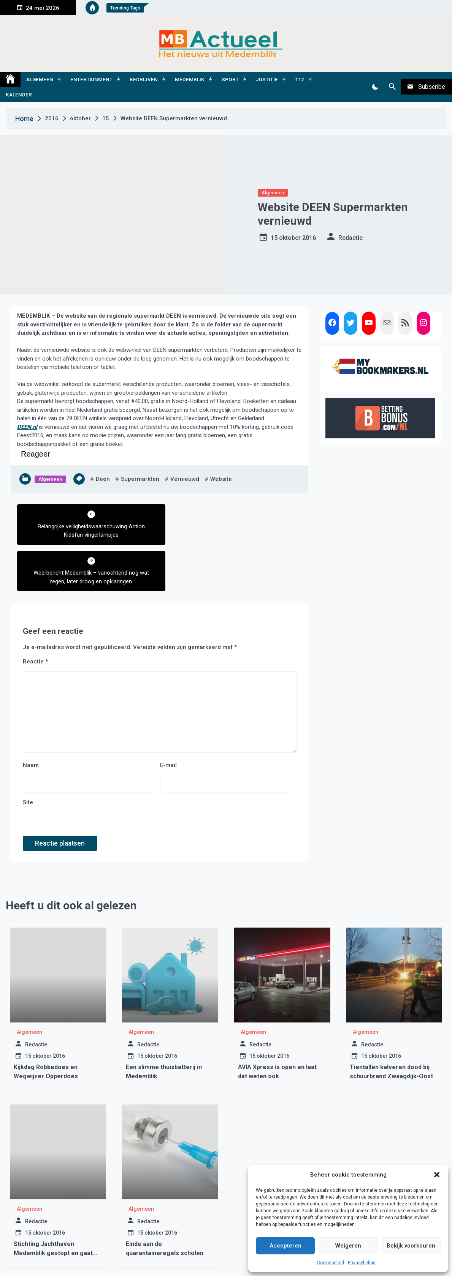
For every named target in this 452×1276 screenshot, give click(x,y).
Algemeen (39, 79)
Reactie (35, 614)
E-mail (168, 718)
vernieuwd (184, 479)
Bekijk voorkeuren (411, 1245)
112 (299, 79)
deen (103, 479)
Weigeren (348, 1245)
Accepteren (285, 1245)
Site (28, 756)
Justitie (267, 79)
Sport (230, 79)
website (221, 479)
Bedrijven (144, 79)
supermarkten (140, 479)
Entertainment (91, 79)
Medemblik (190, 79)
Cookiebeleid (330, 1262)
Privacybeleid (362, 1262)
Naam (31, 718)
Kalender (19, 94)
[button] (437, 1174)
